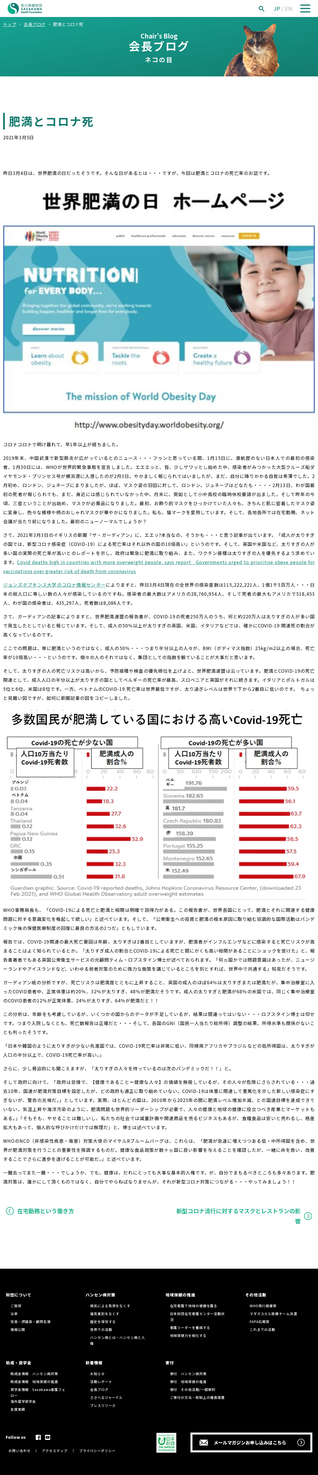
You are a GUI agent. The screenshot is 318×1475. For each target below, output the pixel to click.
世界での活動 (101, 1329)
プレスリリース (102, 1405)
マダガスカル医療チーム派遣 (273, 1313)
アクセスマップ (54, 1450)
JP (277, 8)
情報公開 (17, 1329)
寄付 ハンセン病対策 (188, 1373)
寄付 (170, 1362)
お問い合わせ (19, 1450)
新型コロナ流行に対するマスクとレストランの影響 (238, 1216)
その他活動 (255, 1295)
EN (288, 8)
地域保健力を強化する (188, 1335)
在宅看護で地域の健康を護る (194, 1305)
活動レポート (101, 1381)
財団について (18, 1295)
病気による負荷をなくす (110, 1305)
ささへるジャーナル (106, 1397)
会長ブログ (99, 1389)
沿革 (14, 1313)
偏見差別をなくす (104, 1313)
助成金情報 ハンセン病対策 (34, 1373)
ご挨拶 (16, 1305)
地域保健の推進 (180, 1295)
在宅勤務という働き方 (45, 1211)
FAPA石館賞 (260, 1321)
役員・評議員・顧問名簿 (30, 1321)
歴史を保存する (103, 1321)
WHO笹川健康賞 (263, 1305)
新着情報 (94, 1362)
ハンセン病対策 (100, 1295)
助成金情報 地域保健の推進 (34, 1381)
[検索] (267, 9)
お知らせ (97, 1373)
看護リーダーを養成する (190, 1327)
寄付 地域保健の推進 (188, 1381)
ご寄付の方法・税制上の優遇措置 (197, 1397)
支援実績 (17, 1409)
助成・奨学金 (18, 1362)
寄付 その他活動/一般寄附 (193, 1389)
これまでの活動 (262, 1329)
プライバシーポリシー (97, 1450)
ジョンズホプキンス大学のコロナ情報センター (54, 584)
